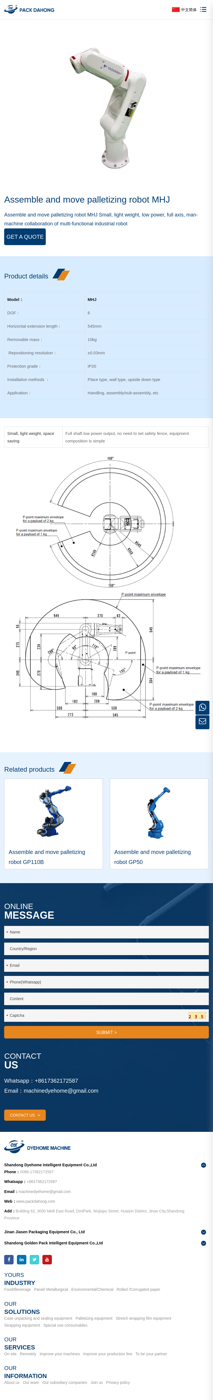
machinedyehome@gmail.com (61, 1091)
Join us (97, 1382)
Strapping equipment (22, 1325)
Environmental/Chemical (92, 1289)
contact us (25, 1115)
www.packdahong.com (35, 1201)
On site (10, 1354)
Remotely (28, 1354)
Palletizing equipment (93, 1318)
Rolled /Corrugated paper (138, 1289)
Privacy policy (118, 1382)
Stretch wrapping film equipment (143, 1318)
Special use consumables (65, 1325)
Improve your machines (60, 1354)
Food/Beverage (17, 1289)
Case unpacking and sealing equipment (38, 1318)
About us (11, 1382)
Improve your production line (107, 1354)
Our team (31, 1382)
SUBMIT (106, 1032)
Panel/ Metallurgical (51, 1289)
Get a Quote (25, 237)
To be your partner (151, 1354)
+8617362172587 (56, 1081)
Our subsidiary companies (64, 1382)
